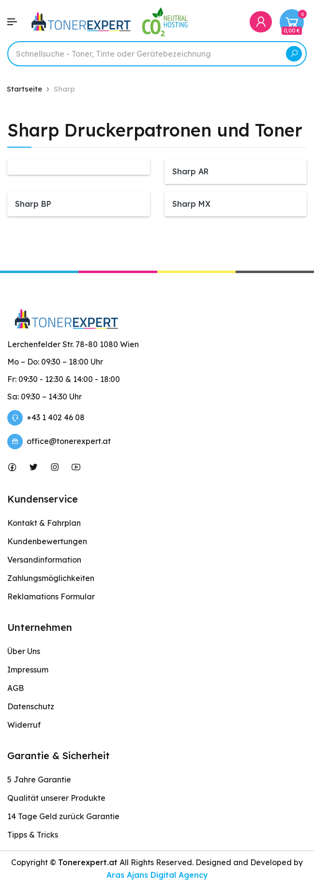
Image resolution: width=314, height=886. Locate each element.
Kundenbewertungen (47, 541)
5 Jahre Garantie (39, 779)
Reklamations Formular (51, 596)
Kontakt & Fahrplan (44, 523)
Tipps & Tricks (32, 835)
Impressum (27, 669)
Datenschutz (30, 706)
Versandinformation (44, 560)
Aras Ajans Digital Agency (157, 875)
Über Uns (23, 651)
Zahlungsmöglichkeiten (50, 578)
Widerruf (24, 725)
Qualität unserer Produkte (56, 798)
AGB (15, 688)
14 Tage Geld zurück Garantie (63, 816)
